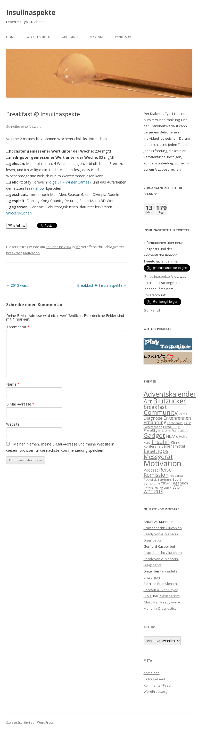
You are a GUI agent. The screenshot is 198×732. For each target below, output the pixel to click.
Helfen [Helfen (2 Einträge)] (184, 436)
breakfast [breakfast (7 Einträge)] (155, 406)
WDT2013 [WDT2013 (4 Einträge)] (153, 492)
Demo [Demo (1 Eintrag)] (183, 414)
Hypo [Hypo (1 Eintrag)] (147, 442)
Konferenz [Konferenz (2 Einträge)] (152, 446)
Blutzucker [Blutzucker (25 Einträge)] (169, 400)
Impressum (123, 37)
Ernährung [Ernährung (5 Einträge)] (155, 422)
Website (13, 424)
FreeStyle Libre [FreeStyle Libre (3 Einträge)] (157, 430)
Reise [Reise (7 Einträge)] (165, 469)
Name (13, 384)
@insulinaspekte (157, 276)
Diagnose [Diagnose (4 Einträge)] (153, 418)
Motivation (31, 253)
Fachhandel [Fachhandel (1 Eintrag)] (175, 423)
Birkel (148, 596)
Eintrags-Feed (154, 679)
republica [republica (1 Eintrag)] (176, 476)
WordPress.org (155, 691)
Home (10, 37)
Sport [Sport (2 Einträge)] (176, 479)
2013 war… (17, 285)
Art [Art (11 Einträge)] (148, 401)
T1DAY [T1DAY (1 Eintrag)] (165, 483)
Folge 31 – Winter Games (68, 182)
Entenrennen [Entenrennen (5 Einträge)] (177, 418)
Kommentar (17, 326)
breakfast (14, 253)
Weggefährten (39, 37)
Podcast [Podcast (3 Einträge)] (151, 470)
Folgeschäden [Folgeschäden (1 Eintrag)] (153, 427)
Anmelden (152, 673)
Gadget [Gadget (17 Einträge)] (154, 435)
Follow (16, 226)
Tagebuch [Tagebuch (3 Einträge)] (179, 483)
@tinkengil (152, 310)
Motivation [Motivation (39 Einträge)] (162, 463)
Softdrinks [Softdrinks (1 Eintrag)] (164, 479)
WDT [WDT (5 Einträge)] (177, 487)
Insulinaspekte (30, 12)
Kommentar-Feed (157, 685)
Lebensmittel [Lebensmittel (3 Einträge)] (173, 446)
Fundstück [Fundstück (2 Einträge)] (180, 430)
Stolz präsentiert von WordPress (29, 722)
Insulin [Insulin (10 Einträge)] (161, 441)
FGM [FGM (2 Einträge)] (187, 422)
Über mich (70, 37)
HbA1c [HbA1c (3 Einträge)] (172, 436)
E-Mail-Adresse (20, 404)
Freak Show (35, 188)
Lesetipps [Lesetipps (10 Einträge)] (156, 451)
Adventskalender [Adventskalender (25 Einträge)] (170, 394)
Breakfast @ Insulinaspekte (102, 285)
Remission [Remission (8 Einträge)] (156, 474)
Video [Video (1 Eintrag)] (167, 488)
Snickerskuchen (19, 213)
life (78, 246)
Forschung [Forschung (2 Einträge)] (171, 426)
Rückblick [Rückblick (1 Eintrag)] (150, 479)
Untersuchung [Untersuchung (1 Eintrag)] (153, 488)
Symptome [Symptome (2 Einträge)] (152, 483)
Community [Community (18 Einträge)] (161, 412)
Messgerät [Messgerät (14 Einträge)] (158, 456)
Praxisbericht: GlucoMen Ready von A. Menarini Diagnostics (163, 534)
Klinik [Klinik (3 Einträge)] (175, 442)
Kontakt (96, 37)
